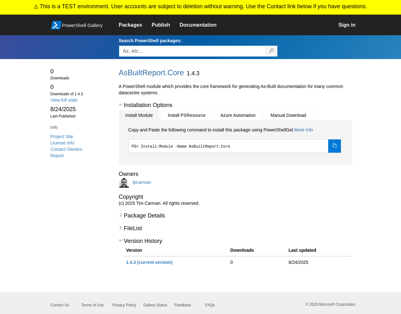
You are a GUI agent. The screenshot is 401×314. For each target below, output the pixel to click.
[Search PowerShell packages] (271, 51)
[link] (135, 25)
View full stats (64, 100)
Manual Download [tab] (288, 115)
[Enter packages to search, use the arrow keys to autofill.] (192, 51)
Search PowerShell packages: (150, 40)
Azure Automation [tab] (238, 115)
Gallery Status (155, 305)
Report (57, 155)
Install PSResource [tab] (187, 115)
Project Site (62, 136)
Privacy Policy (124, 305)
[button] (120, 105)
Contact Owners (66, 149)
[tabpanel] (234, 140)
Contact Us (60, 305)
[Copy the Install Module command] (334, 146)
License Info (63, 142)
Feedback (182, 305)
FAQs (210, 305)
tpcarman (142, 181)
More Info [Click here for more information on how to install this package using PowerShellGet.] (303, 129)
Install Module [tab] (139, 115)
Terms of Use (92, 305)
